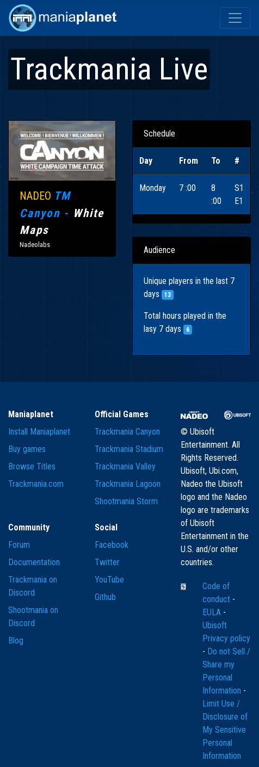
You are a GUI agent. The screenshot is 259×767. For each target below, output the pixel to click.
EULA (212, 612)
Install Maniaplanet (39, 431)
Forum (19, 545)
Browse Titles (31, 466)
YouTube (109, 579)
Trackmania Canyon (127, 431)
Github (105, 597)
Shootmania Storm (126, 501)
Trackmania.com (36, 484)
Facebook (111, 545)
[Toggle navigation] (235, 18)
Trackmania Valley (125, 466)
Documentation (34, 562)
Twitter (107, 562)
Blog (15, 640)
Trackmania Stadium (129, 449)
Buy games (27, 449)
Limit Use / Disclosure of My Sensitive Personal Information (225, 729)
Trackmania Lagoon (128, 484)
